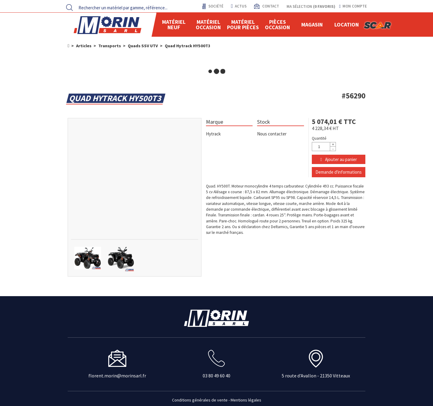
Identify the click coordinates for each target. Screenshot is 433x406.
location (346, 24)
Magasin (312, 24)
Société (215, 6)
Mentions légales (246, 400)
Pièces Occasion (277, 24)
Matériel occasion (208, 24)
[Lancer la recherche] (69, 7)
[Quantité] (324, 146)
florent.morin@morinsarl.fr (117, 376)
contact (270, 6)
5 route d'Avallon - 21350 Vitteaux (316, 376)
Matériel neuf (174, 24)
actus (238, 6)
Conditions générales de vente (200, 400)
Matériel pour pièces (243, 24)
